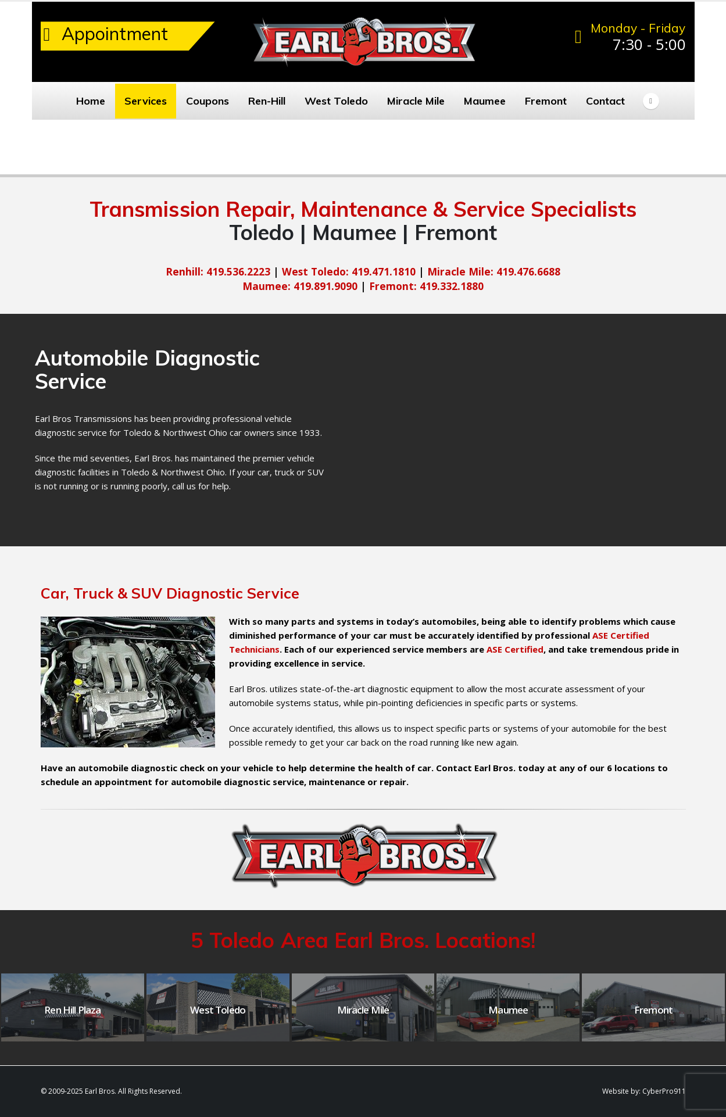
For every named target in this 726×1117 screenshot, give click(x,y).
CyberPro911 (664, 1091)
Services (145, 101)
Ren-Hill (266, 101)
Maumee (485, 101)
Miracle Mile (416, 101)
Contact (605, 101)
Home (90, 101)
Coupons (207, 101)
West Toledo (336, 101)
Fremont (546, 101)
